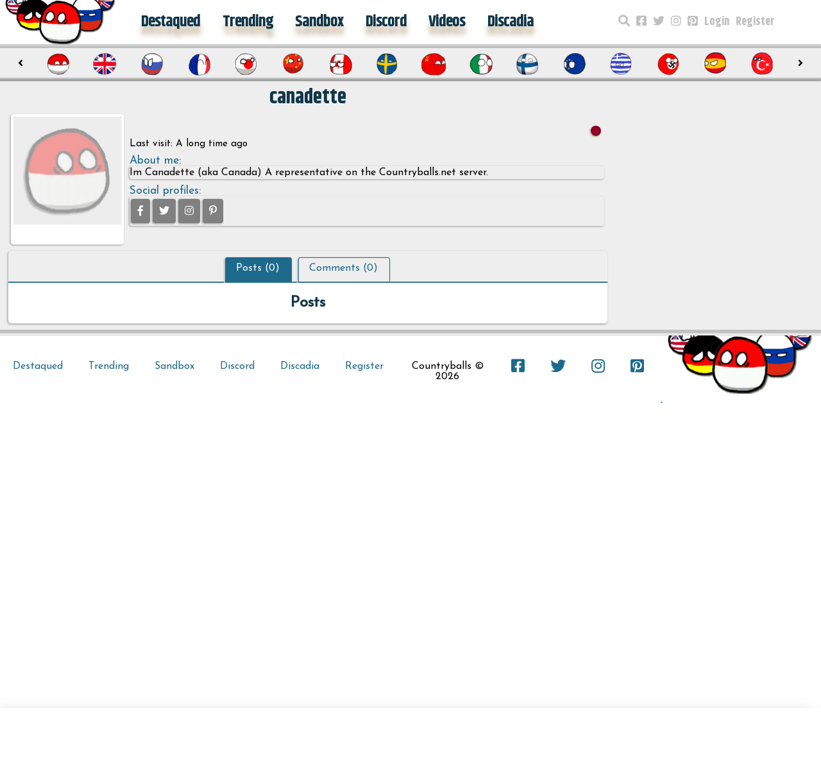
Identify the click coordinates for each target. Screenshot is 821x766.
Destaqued (170, 22)
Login (716, 22)
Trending (248, 22)
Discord (386, 22)
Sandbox (319, 22)
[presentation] (20, 63)
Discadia (510, 22)
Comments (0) (343, 268)
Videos (446, 22)
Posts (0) (258, 268)
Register (755, 22)
